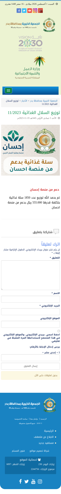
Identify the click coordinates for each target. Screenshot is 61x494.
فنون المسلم (18, 451)
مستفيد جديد (46, 442)
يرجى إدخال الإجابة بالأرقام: (44, 347)
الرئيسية (44, 419)
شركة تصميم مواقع (39, 451)
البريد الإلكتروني (50, 305)
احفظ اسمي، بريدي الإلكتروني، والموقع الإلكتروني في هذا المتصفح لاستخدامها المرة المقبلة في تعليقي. (31, 338)
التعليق (55, 258)
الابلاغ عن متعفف (44, 436)
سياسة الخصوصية (20, 419)
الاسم (56, 293)
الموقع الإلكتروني (50, 318)
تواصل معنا (34, 419)
